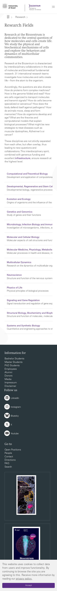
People (8, 453)
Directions (10, 460)
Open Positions (13, 450)
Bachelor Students (14, 359)
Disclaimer (10, 386)
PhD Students (12, 365)
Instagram (16, 407)
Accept (28, 585)
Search (8, 467)
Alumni (8, 372)
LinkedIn (15, 398)
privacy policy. (24, 579)
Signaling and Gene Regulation (23, 300)
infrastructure (22, 158)
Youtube (15, 434)
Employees (11, 369)
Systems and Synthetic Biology (23, 326)
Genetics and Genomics (19, 212)
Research (20, 17)
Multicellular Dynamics (19, 262)
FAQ (7, 463)
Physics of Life (14, 288)
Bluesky (15, 416)
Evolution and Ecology (19, 199)
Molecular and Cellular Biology (23, 237)
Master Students (13, 362)
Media (8, 379)
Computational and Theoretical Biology (27, 174)
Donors (8, 376)
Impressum (11, 382)
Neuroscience (14, 275)
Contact (9, 456)
